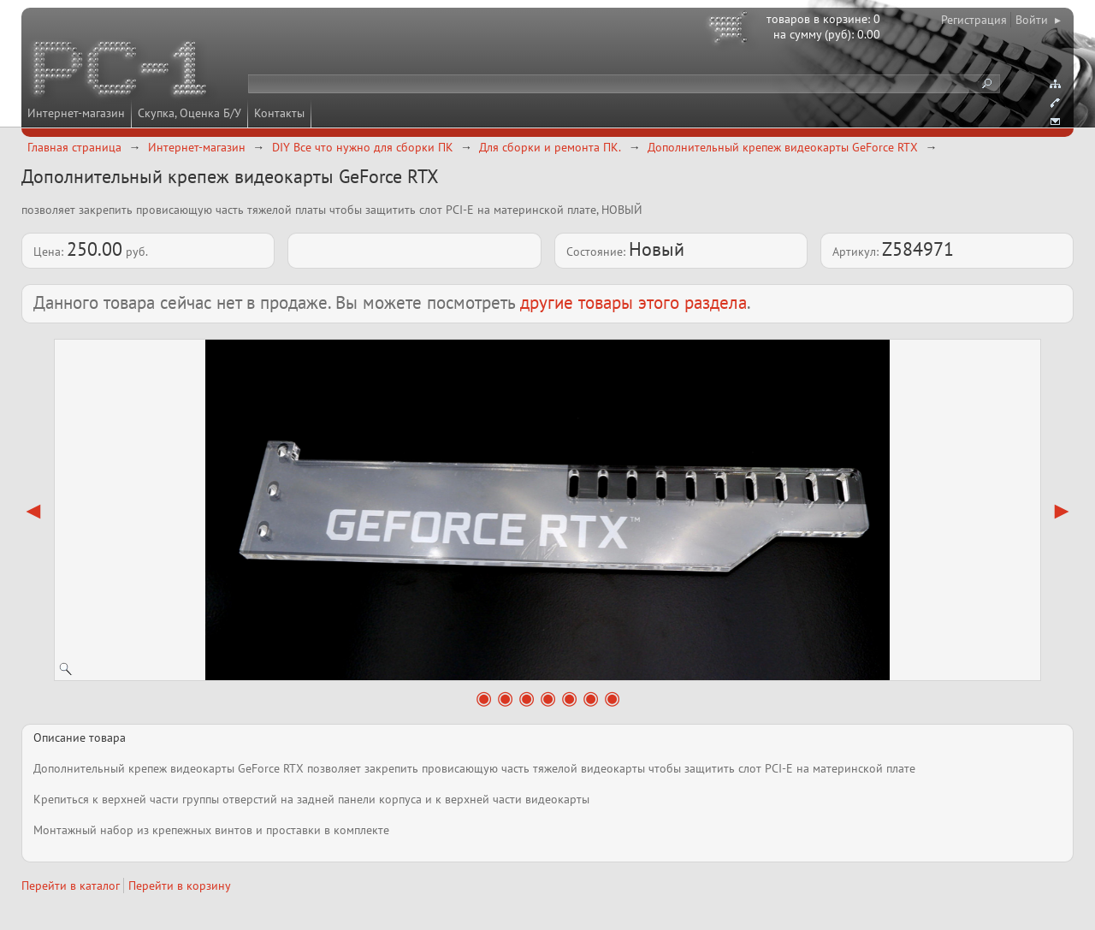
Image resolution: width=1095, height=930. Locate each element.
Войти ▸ (1038, 19)
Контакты (279, 113)
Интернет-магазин (76, 113)
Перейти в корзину (179, 885)
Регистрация (974, 19)
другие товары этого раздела (633, 302)
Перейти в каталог (70, 885)
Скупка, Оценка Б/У (189, 113)
